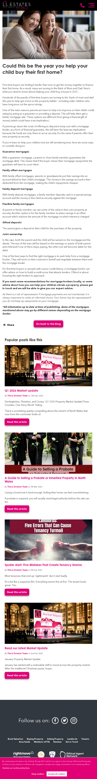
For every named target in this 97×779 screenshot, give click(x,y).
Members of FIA (42, 742)
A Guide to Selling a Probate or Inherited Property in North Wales (45, 479)
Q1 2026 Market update (21, 390)
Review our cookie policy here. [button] (16, 768)
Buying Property (35, 739)
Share (8, 324)
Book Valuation (15, 739)
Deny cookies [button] (38, 774)
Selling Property (55, 739)
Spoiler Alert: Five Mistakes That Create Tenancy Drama (43, 565)
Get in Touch (72, 742)
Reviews (57, 742)
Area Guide (24, 742)
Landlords (72, 739)
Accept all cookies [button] (56, 774)
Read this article (17, 421)
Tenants (85, 739)
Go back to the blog (48, 323)
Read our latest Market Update (26, 648)
